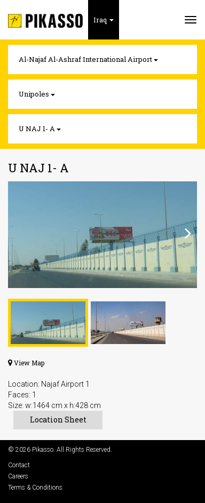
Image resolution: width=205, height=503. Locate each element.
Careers (18, 476)
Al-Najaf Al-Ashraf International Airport (88, 59)
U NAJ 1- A (40, 128)
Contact (19, 465)
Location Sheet (58, 419)
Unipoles (37, 94)
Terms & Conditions (35, 487)
